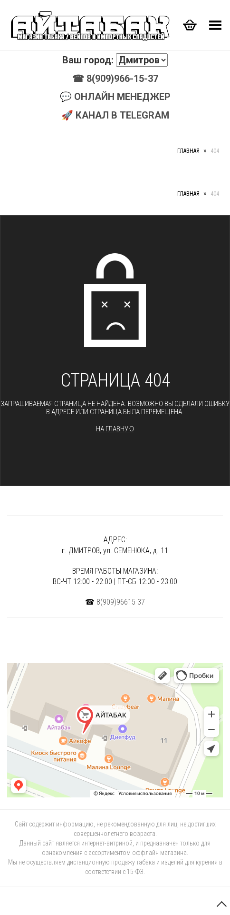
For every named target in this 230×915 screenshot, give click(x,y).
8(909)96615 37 (120, 602)
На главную (115, 429)
